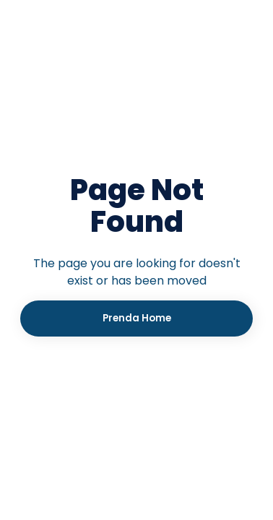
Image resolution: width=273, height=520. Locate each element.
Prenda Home (137, 318)
